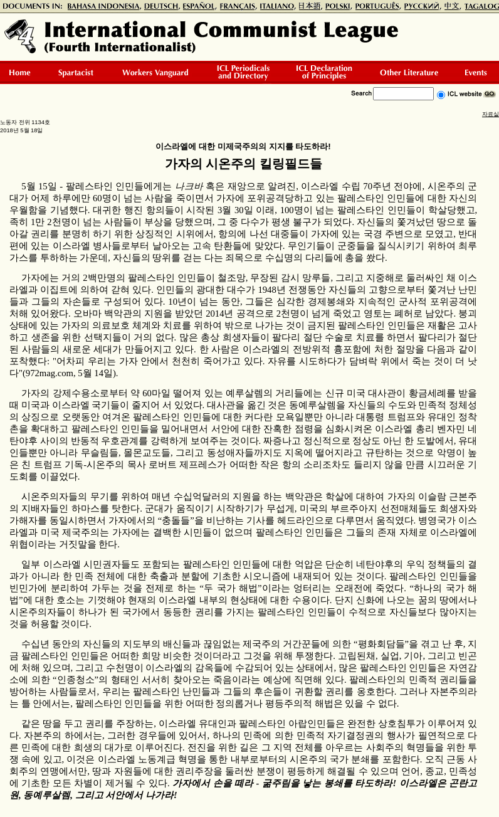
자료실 (490, 114)
